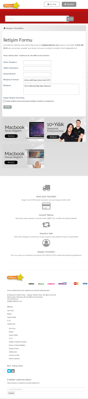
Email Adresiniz (9, 74)
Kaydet (11, 393)
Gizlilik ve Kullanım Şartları (18, 342)
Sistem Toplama (14, 358)
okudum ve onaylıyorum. (30, 101)
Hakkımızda (11, 324)
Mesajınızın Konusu (11, 80)
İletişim (9, 314)
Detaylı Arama (14, 348)
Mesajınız (7, 85)
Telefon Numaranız (10, 68)
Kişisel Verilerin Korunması (13, 98)
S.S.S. (9, 320)
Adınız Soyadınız (10, 62)
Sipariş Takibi (11, 317)
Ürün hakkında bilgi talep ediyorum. (51, 89)
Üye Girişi (51, 4)
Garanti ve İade (14, 355)
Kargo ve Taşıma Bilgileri (17, 345)
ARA (70, 19)
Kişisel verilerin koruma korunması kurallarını (21, 101)
